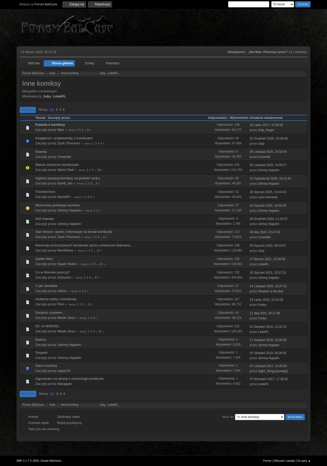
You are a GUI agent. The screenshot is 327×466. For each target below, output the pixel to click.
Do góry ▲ (304, 460)
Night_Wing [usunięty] (273, 371)
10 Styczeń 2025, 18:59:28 (268, 205)
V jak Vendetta (46, 286)
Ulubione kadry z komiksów (55, 299)
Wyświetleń (239, 118)
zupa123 (64, 371)
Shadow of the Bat (270, 291)
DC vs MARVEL (47, 326)
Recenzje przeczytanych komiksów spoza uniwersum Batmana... (84, 245)
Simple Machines (50, 460)
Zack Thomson (68, 143)
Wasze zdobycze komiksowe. (57, 165)
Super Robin (66, 264)
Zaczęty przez (59, 118)
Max (60, 130)
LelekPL (112, 73)
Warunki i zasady (284, 460)
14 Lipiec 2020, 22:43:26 (266, 299)
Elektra (40, 340)
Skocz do (227, 416)
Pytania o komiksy (50, 125)
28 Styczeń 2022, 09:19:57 (268, 245)
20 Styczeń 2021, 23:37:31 (268, 272)
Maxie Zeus (66, 318)
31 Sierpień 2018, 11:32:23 (268, 327)
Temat (40, 118)
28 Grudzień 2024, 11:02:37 (269, 219)
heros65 (63, 197)
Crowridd (64, 157)
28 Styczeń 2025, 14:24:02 (268, 192)
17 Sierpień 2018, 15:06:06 (268, 340)
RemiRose (65, 250)
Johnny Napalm (268, 170)
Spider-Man (44, 259)
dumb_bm (65, 183)
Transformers (45, 192)
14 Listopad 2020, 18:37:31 (268, 286)
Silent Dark (65, 170)
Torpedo (41, 353)
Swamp (40, 152)
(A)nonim (64, 277)
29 (99, 170)
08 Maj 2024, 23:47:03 (265, 232)
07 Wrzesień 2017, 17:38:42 (269, 379)
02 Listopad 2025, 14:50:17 (268, 165)
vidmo (62, 291)
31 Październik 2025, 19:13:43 (270, 178)
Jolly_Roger (266, 130)
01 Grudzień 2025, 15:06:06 (269, 138)
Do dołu (27, 109)
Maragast (64, 384)
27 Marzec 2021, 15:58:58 (267, 259)
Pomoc (267, 460)
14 (98, 250)
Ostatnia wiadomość (268, 118)
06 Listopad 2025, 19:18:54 (268, 152)
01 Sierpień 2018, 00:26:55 (268, 353)
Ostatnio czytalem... (50, 312)
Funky (262, 305)
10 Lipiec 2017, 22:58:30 (266, 125)
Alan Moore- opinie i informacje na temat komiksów (73, 232)
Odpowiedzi (217, 118)
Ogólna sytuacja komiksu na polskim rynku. (68, 178)
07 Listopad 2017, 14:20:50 (268, 366)
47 (96, 277)
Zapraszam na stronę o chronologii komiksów (69, 379)
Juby (102, 73)
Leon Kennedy (268, 197)
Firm (60, 304)
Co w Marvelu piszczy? (52, 272)
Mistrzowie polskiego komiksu (57, 205)
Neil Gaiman (44, 219)
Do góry (28, 393)
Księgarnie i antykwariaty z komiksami (63, 138)
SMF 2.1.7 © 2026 (27, 460)
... (85, 130)
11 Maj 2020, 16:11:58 (265, 313)
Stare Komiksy (46, 366)
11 (101, 264)
